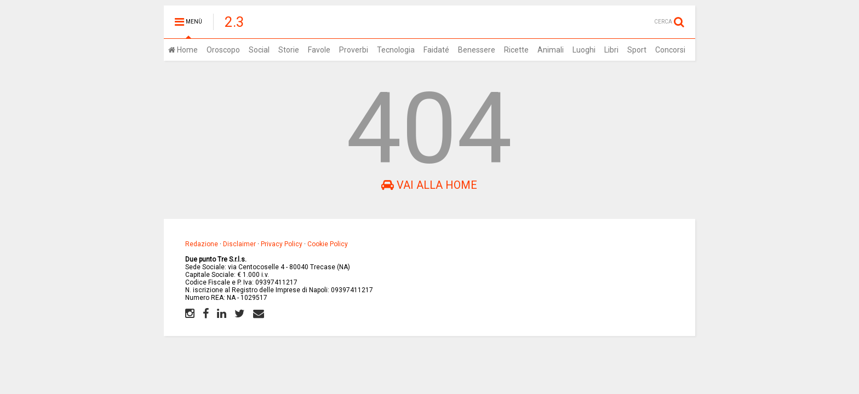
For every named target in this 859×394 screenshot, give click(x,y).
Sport (636, 49)
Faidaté (436, 49)
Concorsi (670, 49)
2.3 (234, 22)
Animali (550, 49)
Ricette (516, 49)
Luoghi (583, 49)
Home (183, 49)
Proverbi (353, 49)
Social (259, 49)
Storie (288, 49)
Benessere (476, 49)
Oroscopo (223, 49)
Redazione (201, 244)
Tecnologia (396, 49)
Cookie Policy (327, 244)
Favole (319, 49)
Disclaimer (239, 244)
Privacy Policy (281, 244)
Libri (611, 49)
